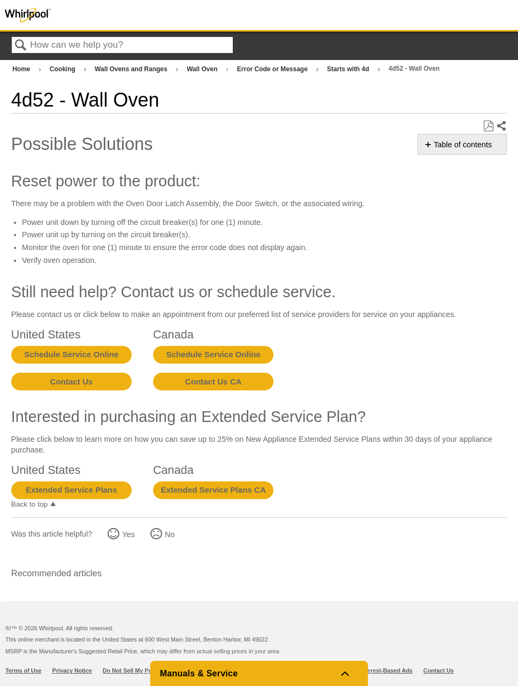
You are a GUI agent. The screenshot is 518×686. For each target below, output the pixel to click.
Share (501, 126)
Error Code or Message (273, 69)
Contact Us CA (213, 381)
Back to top (29, 504)
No (169, 534)
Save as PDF (488, 126)
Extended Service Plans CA (213, 489)
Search (21, 45)
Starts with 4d (349, 69)
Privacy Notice (72, 670)
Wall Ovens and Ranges (132, 69)
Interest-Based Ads (386, 670)
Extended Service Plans (71, 489)
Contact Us (71, 381)
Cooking (63, 69)
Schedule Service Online (71, 354)
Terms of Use (23, 670)
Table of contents (462, 144)
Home (22, 69)
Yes (128, 534)
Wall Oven (203, 69)
